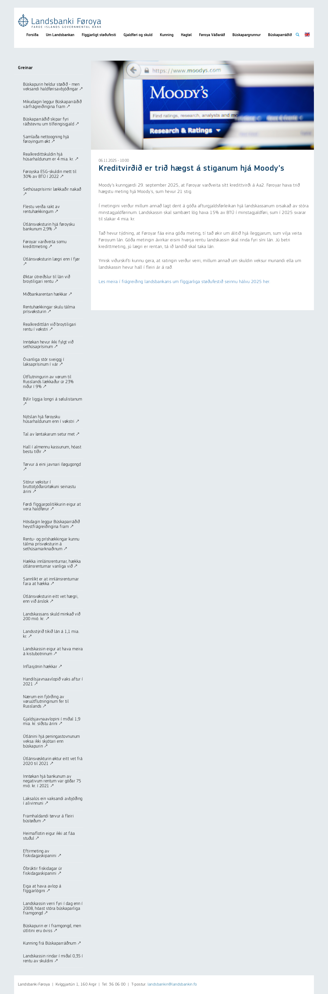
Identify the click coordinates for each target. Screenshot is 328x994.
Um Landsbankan (60, 35)
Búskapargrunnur (246, 35)
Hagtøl (186, 35)
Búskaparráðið (280, 35)
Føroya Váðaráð (212, 35)
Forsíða (32, 35)
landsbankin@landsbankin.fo (172, 984)
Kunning (166, 35)
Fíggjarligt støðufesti (99, 35)
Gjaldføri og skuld (138, 35)
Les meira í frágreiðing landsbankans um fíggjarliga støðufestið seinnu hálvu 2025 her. (184, 281)
